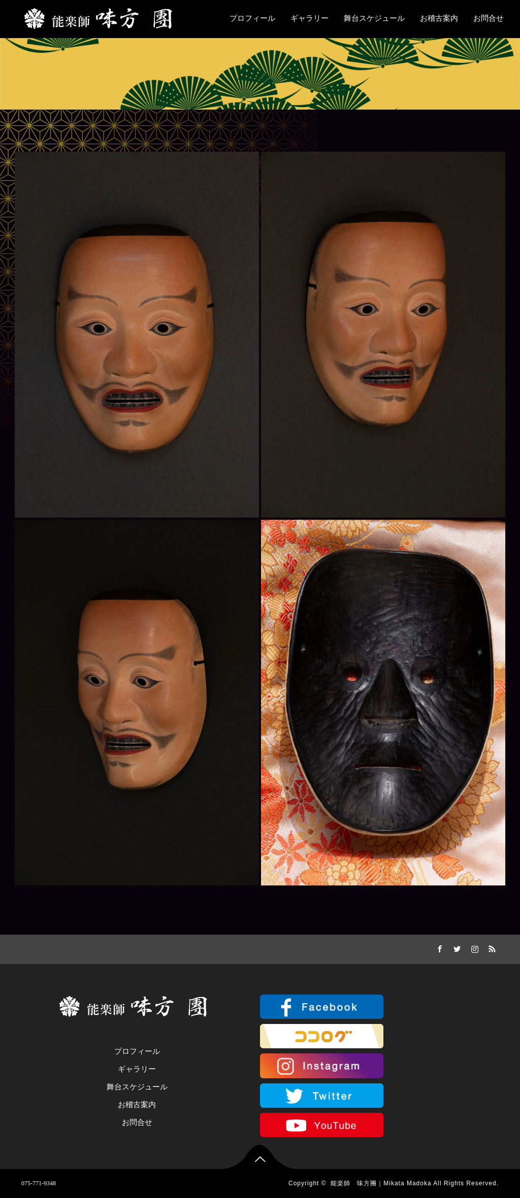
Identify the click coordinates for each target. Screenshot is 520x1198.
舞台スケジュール (374, 18)
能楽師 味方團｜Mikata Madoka (381, 1183)
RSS (491, 947)
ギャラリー (309, 18)
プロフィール (252, 18)
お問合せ (488, 18)
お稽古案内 (439, 18)
